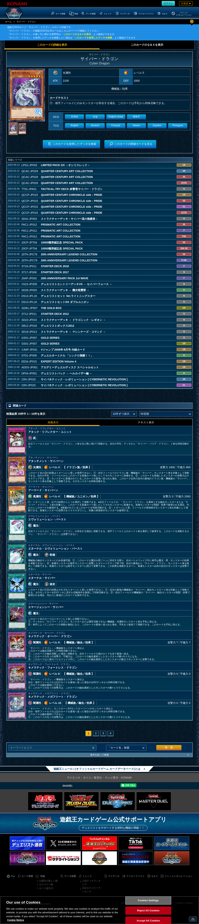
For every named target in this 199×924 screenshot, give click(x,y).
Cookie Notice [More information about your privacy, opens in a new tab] (15, 920)
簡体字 (136, 116)
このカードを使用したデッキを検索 (93, 37)
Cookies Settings (148, 900)
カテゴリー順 (46, 884)
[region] (99, 910)
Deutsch (95, 125)
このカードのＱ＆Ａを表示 (77, 34)
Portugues (177, 125)
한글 (95, 116)
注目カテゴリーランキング (91, 890)
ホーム (8, 21)
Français (115, 125)
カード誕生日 (46, 888)
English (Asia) (116, 116)
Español (157, 125)
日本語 (74, 116)
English (74, 125)
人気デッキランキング (91, 882)
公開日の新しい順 (48, 880)
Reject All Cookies (148, 910)
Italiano (136, 125)
